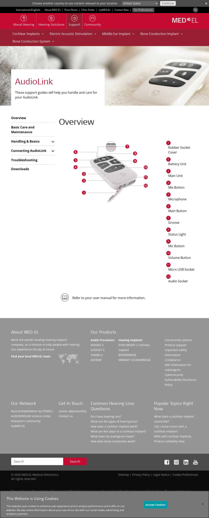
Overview (18, 118)
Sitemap (123, 475)
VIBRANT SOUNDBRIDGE (135, 360)
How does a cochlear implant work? (114, 426)
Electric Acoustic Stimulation (73, 34)
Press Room (71, 10)
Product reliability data (169, 441)
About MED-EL (53, 10)
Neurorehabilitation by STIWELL (32, 411)
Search (75, 461)
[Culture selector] (140, 3)
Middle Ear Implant (118, 34)
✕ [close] (206, 3)
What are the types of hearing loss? (114, 421)
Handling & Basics (25, 141)
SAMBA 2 (97, 355)
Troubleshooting (24, 160)
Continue (168, 3)
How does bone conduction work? (113, 441)
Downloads (20, 169)
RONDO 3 (97, 345)
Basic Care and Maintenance (22, 129)
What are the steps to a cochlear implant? (118, 431)
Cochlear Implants (28, 34)
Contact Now (122, 10)
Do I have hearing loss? (106, 416)
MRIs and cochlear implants (172, 436)
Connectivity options (178, 340)
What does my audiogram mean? (112, 436)
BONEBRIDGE (127, 355)
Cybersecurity (174, 375)
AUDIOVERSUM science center (31, 416)
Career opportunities (73, 411)
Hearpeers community (26, 421)
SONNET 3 (97, 350)
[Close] (202, 505)
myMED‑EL (105, 10)
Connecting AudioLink (28, 151)
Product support (176, 345)
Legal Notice (161, 475)
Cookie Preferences (185, 475)
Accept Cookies (155, 506)
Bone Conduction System (33, 41)
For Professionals (143, 10)
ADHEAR (96, 360)
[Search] (195, 10)
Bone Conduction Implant (161, 34)
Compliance (173, 360)
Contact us (66, 416)
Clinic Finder (88, 10)
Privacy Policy (141, 475)
